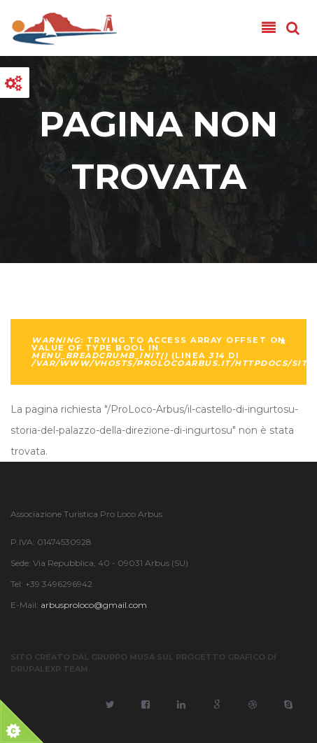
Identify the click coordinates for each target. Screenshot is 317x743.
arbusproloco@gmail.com (94, 605)
